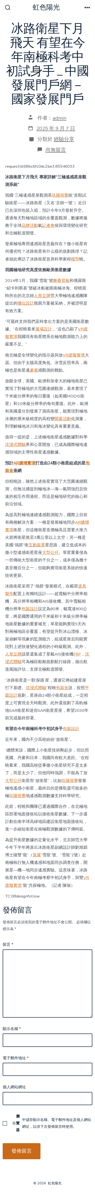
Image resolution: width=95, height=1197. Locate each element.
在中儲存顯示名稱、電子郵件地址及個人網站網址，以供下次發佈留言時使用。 (51, 1123)
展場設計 (43, 329)
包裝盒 (62, 688)
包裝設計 (30, 609)
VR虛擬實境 (74, 355)
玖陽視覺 (60, 195)
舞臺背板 (61, 280)
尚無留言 (56, 149)
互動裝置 (37, 545)
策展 (37, 855)
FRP (77, 654)
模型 (75, 259)
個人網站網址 (14, 1087)
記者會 (48, 225)
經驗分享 (64, 139)
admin (59, 118)
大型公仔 (50, 552)
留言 (8, 944)
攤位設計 (25, 303)
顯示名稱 (12, 1029)
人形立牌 (42, 296)
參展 (34, 370)
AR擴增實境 (24, 463)
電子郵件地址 (16, 1058)
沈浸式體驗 (15, 444)
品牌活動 (30, 225)
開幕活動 (63, 419)
